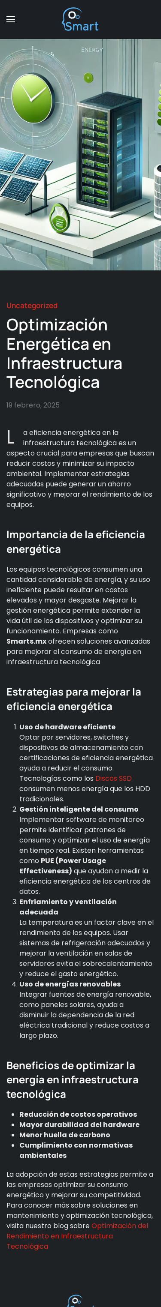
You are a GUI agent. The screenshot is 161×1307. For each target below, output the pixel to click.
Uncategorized (32, 305)
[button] (10, 19)
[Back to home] (80, 19)
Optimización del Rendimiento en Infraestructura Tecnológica (77, 1236)
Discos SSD (113, 778)
